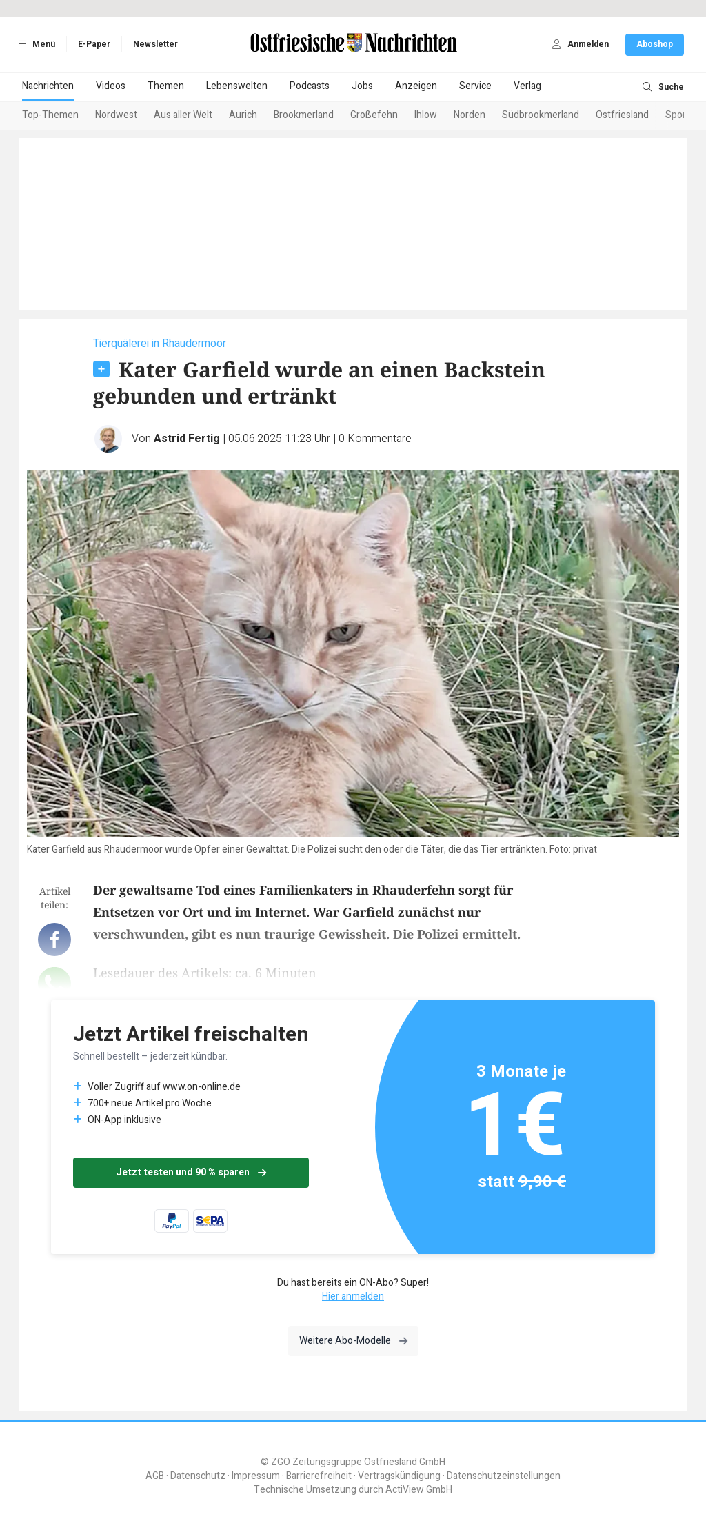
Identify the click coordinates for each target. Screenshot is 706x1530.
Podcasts (310, 86)
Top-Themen (50, 115)
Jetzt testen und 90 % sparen (191, 1172)
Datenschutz (197, 1476)
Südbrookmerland (540, 115)
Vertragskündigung (399, 1476)
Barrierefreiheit (319, 1476)
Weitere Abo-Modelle (353, 1340)
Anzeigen (416, 86)
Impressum (256, 1476)
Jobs (362, 86)
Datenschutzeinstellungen (504, 1476)
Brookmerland (304, 115)
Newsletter (155, 44)
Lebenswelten (237, 86)
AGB (154, 1476)
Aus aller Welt (183, 115)
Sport (677, 115)
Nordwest (116, 115)
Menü (34, 44)
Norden (469, 115)
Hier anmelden (353, 1296)
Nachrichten (48, 86)
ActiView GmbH (418, 1489)
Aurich (243, 115)
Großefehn (374, 115)
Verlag (527, 86)
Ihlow (425, 115)
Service (475, 86)
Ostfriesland (622, 115)
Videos (110, 86)
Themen (166, 86)
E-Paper (94, 44)
